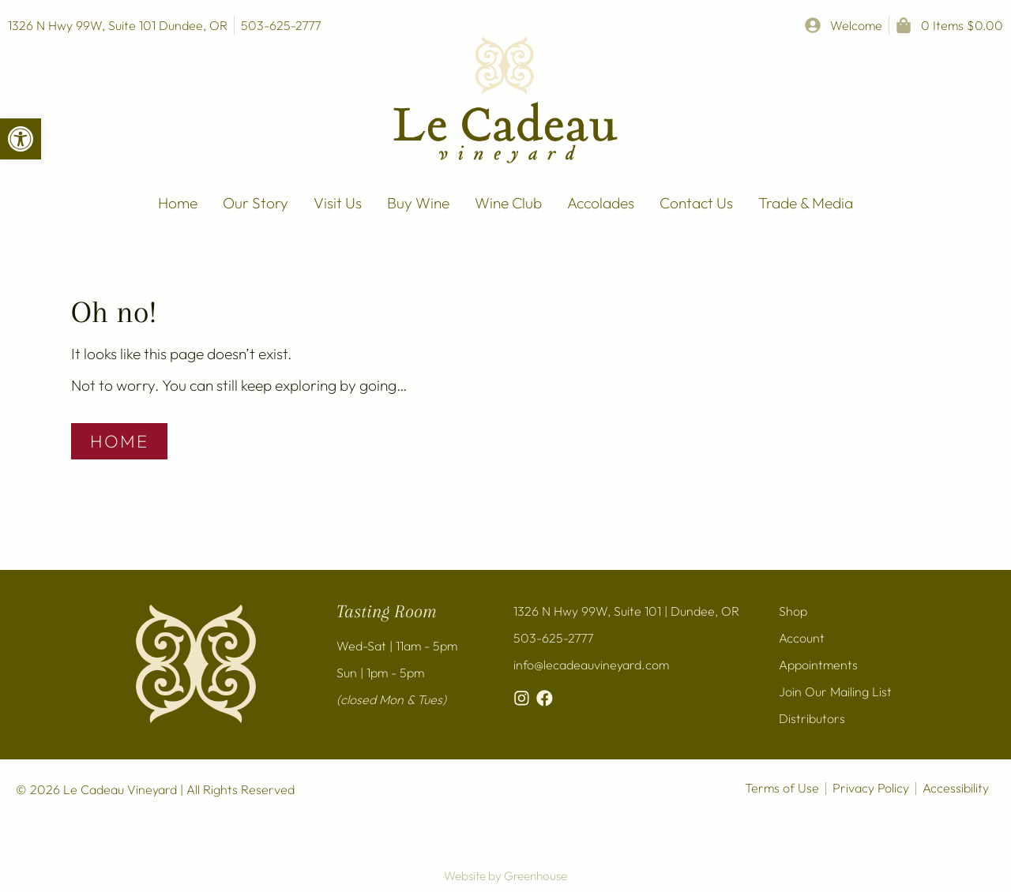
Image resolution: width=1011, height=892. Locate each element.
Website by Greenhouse (505, 875)
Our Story (255, 202)
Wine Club (508, 202)
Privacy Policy (870, 788)
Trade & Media (805, 202)
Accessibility (956, 788)
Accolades (600, 202)
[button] (20, 138)
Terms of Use (782, 788)
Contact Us (696, 202)
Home (177, 202)
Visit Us (338, 202)
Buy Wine (418, 202)
